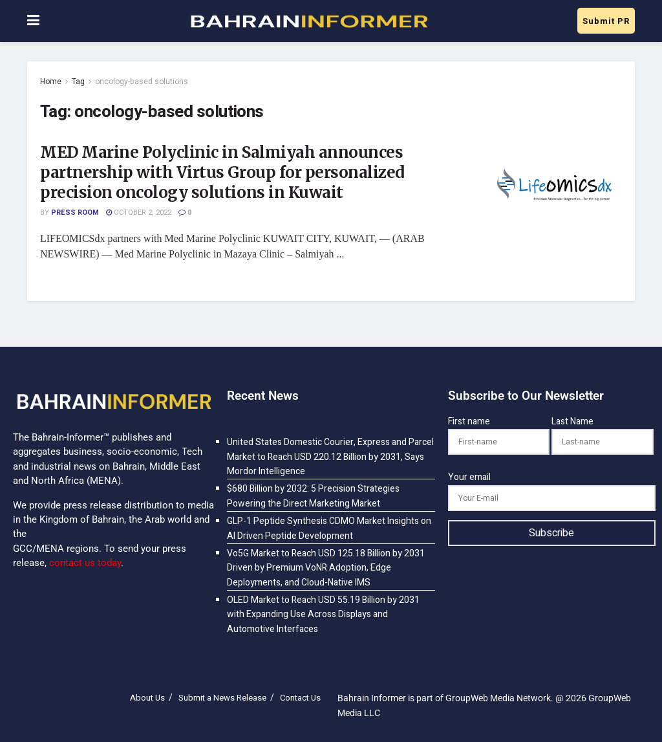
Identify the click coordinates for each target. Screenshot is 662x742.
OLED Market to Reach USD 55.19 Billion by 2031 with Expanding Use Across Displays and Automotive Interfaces (323, 614)
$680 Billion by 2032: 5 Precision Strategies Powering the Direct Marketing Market (313, 496)
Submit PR (606, 21)
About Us (147, 698)
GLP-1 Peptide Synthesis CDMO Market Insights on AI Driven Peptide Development (329, 528)
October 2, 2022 (138, 212)
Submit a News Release (222, 698)
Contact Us (300, 698)
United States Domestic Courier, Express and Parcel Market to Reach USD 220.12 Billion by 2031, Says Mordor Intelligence (330, 456)
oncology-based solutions (141, 81)
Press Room (75, 212)
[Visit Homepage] (308, 21)
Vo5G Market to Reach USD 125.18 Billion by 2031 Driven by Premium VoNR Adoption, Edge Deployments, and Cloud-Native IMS (326, 568)
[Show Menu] (33, 21)
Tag (78, 81)
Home (50, 81)
